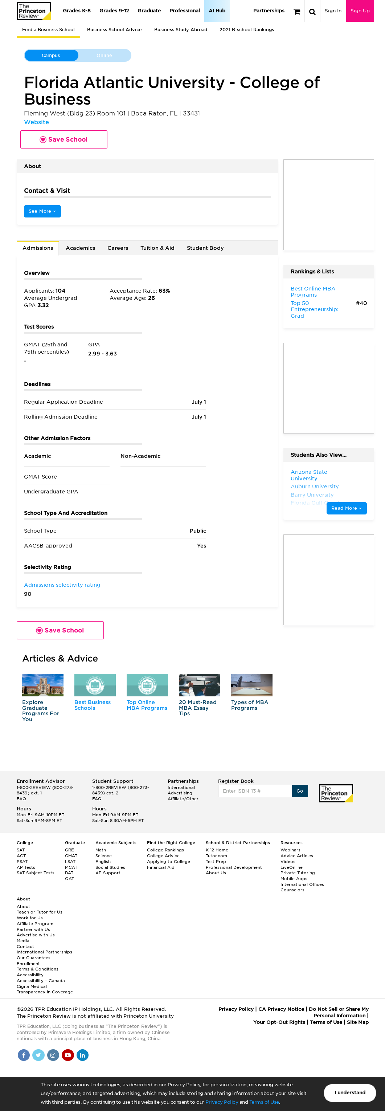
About (23, 906)
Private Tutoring (297, 872)
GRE (69, 849)
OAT (69, 878)
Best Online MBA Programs (313, 292)
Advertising (180, 792)
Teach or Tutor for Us (39, 912)
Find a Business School (48, 29)
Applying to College (168, 861)
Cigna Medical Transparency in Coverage (45, 989)
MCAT (71, 867)
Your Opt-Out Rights (279, 1022)
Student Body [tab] (205, 248)
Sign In (333, 10)
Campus (51, 55)
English (103, 861)
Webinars (290, 849)
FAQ (21, 798)
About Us (216, 872)
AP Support (107, 872)
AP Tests (26, 867)
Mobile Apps (293, 878)
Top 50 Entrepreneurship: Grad (315, 309)
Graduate (149, 10)
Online (104, 55)
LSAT (70, 861)
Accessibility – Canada (41, 980)
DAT (69, 872)
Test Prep (216, 861)
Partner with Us (33, 929)
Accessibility (30, 974)
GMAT (71, 855)
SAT (21, 849)
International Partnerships (44, 952)
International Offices (302, 884)
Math (100, 849)
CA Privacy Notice (281, 1009)
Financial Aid (161, 867)
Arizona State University (309, 475)
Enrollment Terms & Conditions (37, 966)
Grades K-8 (77, 10)
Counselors (292, 889)
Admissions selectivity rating (62, 585)
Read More (346, 508)
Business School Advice (114, 29)
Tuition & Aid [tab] (157, 248)
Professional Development (234, 867)
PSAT (22, 861)
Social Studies (110, 867)
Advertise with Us (36, 934)
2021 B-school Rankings (247, 29)
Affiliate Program (35, 923)
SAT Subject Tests (35, 872)
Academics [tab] (80, 248)
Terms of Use (264, 1102)
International (181, 787)
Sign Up (360, 10)
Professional (184, 10)
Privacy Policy (221, 1102)
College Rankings (165, 849)
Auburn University (315, 486)
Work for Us (30, 917)
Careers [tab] (117, 248)
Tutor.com (216, 855)
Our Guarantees (33, 957)
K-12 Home (217, 849)
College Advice (163, 855)
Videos (287, 861)
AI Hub (217, 10)
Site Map (358, 1022)
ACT (21, 855)
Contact (25, 946)
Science (103, 855)
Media (23, 940)
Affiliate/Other (183, 798)
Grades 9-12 (114, 10)
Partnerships (268, 10)
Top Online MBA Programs (147, 705)
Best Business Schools (92, 705)
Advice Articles (296, 855)
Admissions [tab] (37, 248)
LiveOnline (291, 867)
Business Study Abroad (180, 29)
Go (299, 791)
